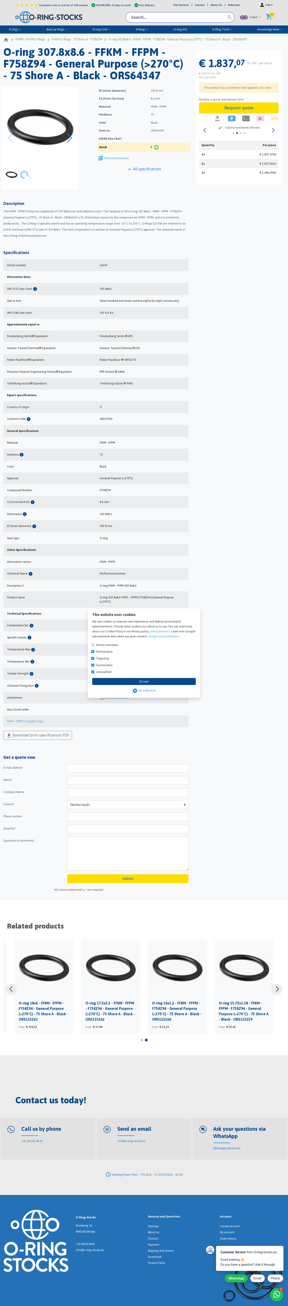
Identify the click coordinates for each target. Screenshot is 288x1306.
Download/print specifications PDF (37, 735)
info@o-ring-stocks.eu (131, 1141)
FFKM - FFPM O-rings (19, 721)
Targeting (102, 658)
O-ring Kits (180, 29)
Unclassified (103, 671)
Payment (153, 1244)
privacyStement (160, 631)
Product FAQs (156, 1263)
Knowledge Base (270, 29)
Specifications (16, 252)
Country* (9, 804)
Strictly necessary (107, 644)
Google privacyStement (163, 636)
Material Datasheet (116, 158)
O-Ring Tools (222, 29)
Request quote (239, 107)
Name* (7, 779)
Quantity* (9, 828)
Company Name (13, 792)
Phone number (12, 816)
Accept (144, 681)
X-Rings (142, 29)
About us (153, 1232)
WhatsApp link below (227, 1148)
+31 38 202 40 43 (32, 1141)
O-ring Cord (101, 29)
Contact (153, 1238)
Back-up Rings (57, 29)
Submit (128, 879)
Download (154, 1256)
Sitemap (153, 1226)
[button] (250, 17)
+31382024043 (85, 1244)
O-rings (15, 29)
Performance (104, 651)
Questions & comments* (19, 840)
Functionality (104, 665)
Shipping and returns (161, 1250)
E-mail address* (13, 767)
